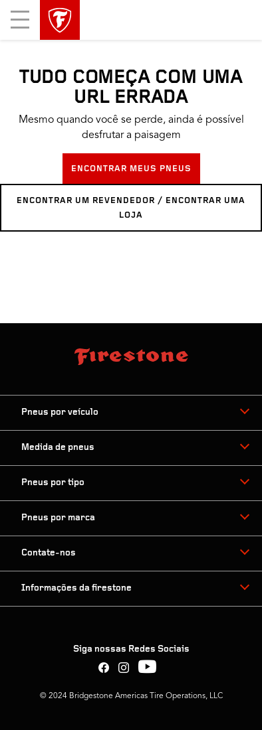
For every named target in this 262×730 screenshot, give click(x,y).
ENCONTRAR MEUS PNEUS (131, 169)
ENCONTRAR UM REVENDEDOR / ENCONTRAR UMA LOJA (131, 208)
